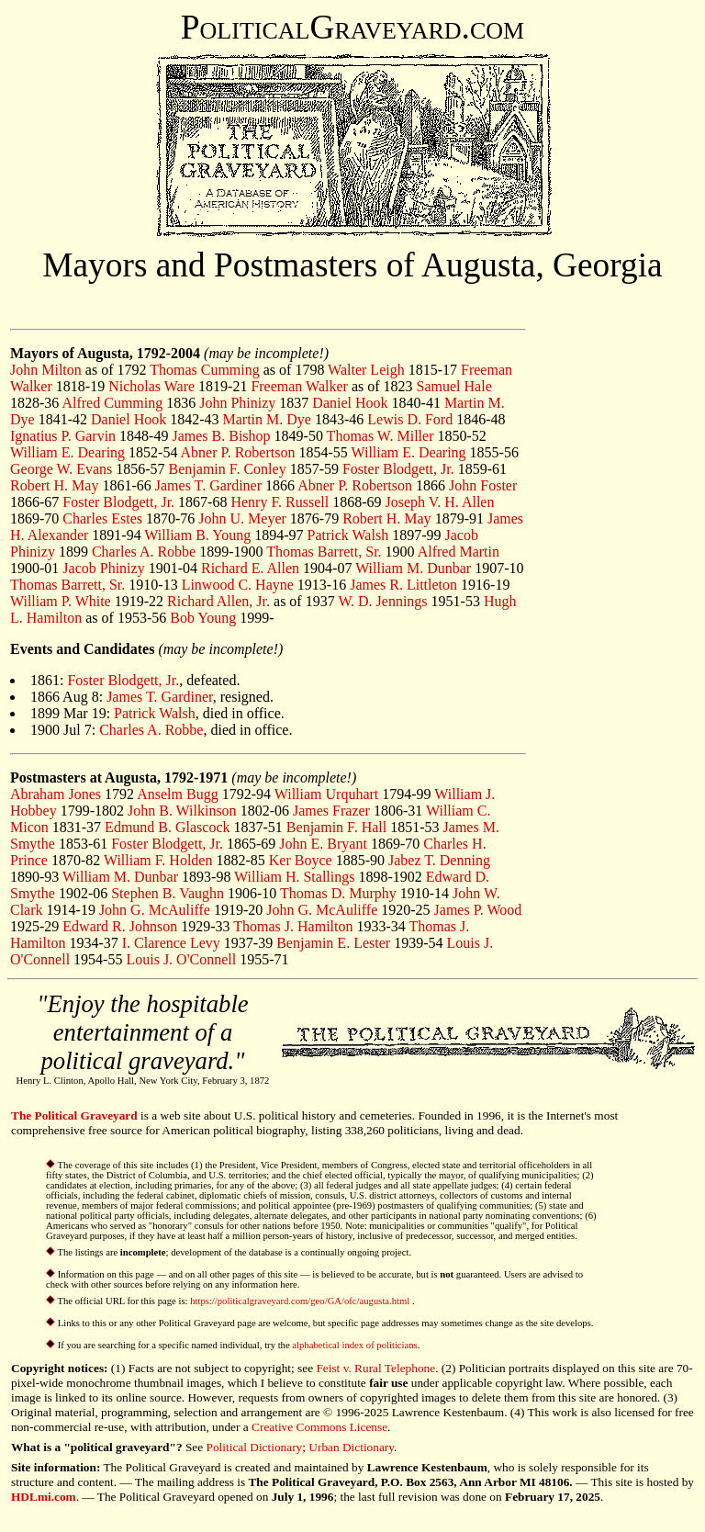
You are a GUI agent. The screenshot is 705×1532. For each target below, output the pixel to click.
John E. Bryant (323, 843)
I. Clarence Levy (171, 943)
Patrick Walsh (348, 535)
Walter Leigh (366, 369)
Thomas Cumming (205, 369)
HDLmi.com (43, 1497)
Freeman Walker (299, 386)
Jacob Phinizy (103, 568)
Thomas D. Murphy (338, 893)
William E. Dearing (67, 452)
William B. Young (197, 535)
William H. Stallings (294, 876)
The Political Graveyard (74, 1115)
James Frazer (331, 810)
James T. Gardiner (208, 485)
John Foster (483, 485)
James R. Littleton (403, 584)
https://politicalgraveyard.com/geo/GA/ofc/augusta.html (301, 1301)
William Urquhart (326, 794)
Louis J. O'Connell (181, 959)
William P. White (60, 601)
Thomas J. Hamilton (292, 926)
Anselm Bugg (177, 794)
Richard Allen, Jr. (218, 601)
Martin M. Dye (267, 419)
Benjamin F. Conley (227, 469)
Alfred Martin (458, 551)
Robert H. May (54, 485)
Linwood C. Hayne (238, 584)
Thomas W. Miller (380, 436)
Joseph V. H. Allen (439, 502)
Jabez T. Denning (439, 860)
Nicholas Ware (151, 386)
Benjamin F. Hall (336, 827)
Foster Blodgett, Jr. (398, 469)
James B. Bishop (221, 436)
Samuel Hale (454, 386)
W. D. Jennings (382, 601)
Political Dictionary (255, 1447)
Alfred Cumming (112, 403)
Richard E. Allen (250, 568)
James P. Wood (478, 910)
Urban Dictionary (351, 1447)
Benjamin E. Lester (333, 943)
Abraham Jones (55, 794)
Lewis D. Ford (410, 419)
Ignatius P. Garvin (63, 436)
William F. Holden (158, 860)
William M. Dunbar (413, 568)
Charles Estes (102, 518)
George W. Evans (61, 469)
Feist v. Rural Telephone (375, 1368)
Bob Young (203, 617)
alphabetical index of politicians (354, 1345)
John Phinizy (237, 403)
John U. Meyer (242, 518)
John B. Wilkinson (182, 810)
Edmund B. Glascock (167, 827)
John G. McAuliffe (154, 910)
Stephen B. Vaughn (167, 893)
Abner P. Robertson (238, 452)
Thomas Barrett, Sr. (323, 551)
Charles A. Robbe (144, 551)
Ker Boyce (300, 860)
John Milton (46, 369)
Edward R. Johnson (119, 926)
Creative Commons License (319, 1427)
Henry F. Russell (279, 502)
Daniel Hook (349, 403)
